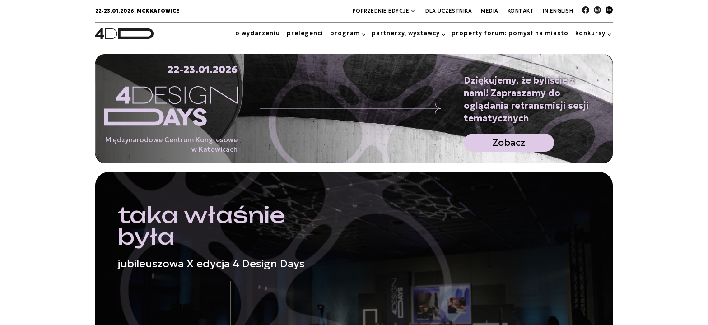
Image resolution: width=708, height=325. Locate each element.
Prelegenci (305, 33)
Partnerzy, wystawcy (406, 33)
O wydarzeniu (257, 33)
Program (345, 33)
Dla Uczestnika (448, 11)
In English (558, 11)
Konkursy (590, 33)
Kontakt (521, 11)
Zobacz (509, 143)
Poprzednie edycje (381, 11)
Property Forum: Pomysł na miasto (510, 33)
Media (489, 11)
